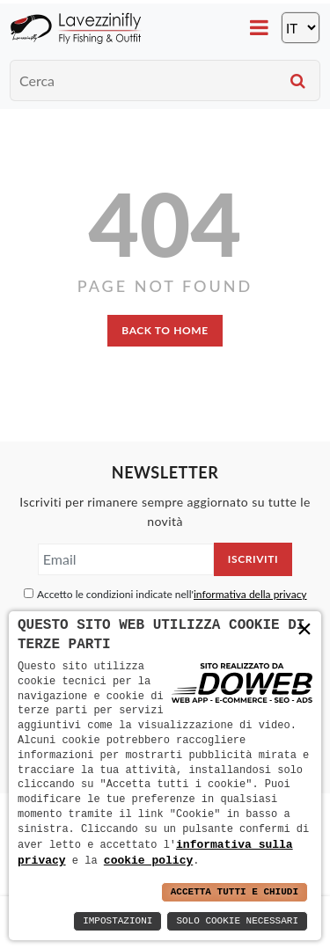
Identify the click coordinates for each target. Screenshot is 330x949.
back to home (164, 330)
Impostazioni (117, 921)
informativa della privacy (250, 594)
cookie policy (148, 860)
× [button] (304, 629)
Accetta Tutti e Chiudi (234, 892)
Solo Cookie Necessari (237, 921)
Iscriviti (253, 559)
